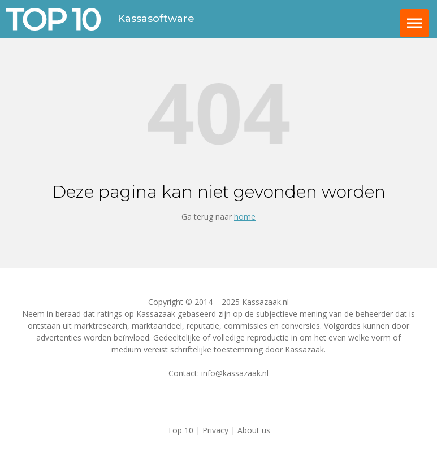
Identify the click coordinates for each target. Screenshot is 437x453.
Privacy (215, 430)
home (245, 216)
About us (253, 430)
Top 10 (180, 430)
